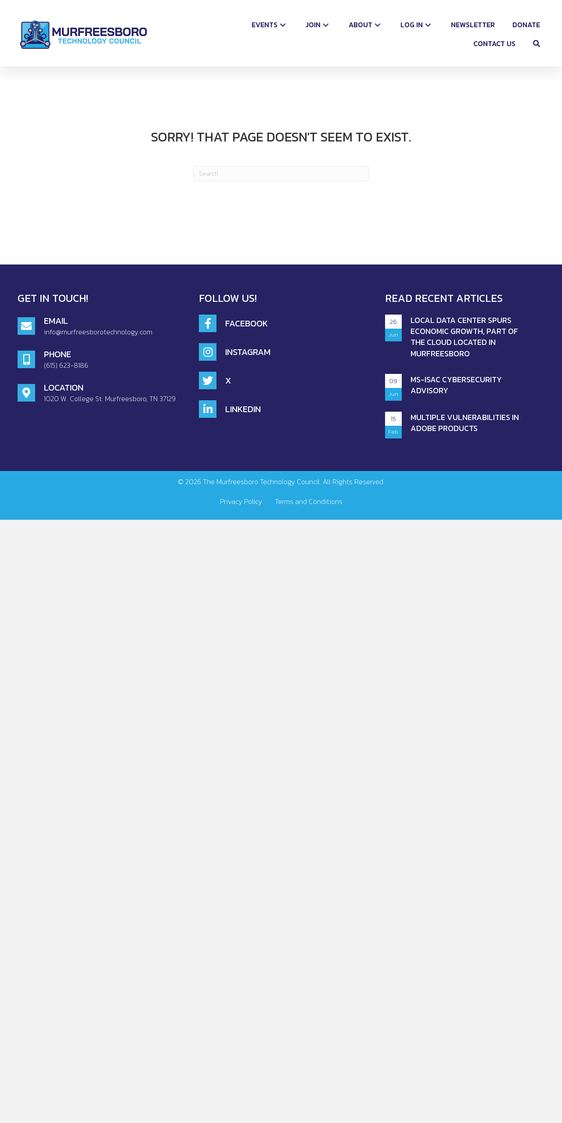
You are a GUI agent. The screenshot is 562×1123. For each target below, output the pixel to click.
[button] (282, 25)
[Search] (281, 173)
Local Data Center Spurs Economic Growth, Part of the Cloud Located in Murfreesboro (464, 336)
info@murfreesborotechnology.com (98, 331)
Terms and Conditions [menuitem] (308, 501)
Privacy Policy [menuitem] (241, 501)
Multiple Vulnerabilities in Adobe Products (465, 422)
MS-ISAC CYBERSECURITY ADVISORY (456, 384)
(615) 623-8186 (66, 365)
